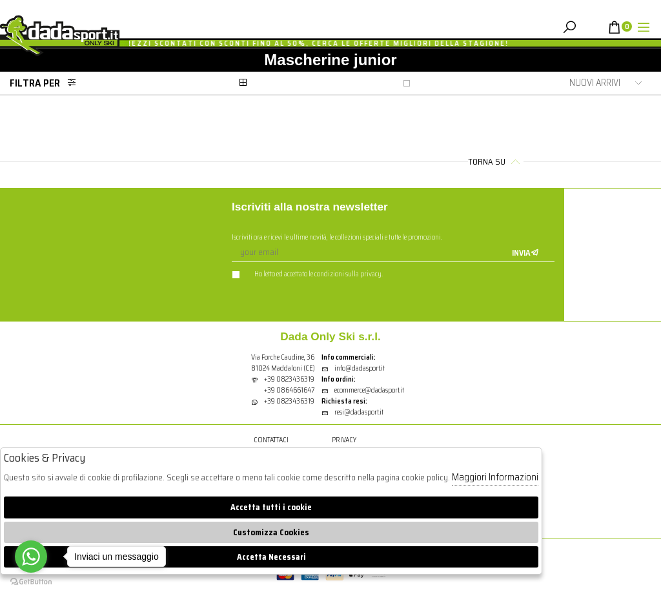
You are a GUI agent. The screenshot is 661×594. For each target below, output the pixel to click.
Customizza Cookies (271, 532)
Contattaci (271, 440)
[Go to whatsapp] (31, 556)
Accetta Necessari (271, 557)
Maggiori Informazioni (495, 477)
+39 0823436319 (289, 379)
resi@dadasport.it (352, 412)
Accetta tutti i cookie (271, 507)
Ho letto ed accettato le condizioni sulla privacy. (307, 274)
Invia (525, 253)
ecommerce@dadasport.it (362, 390)
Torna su (496, 162)
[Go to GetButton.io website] (31, 581)
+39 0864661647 (289, 390)
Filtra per (46, 83)
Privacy (344, 440)
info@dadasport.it (353, 368)
